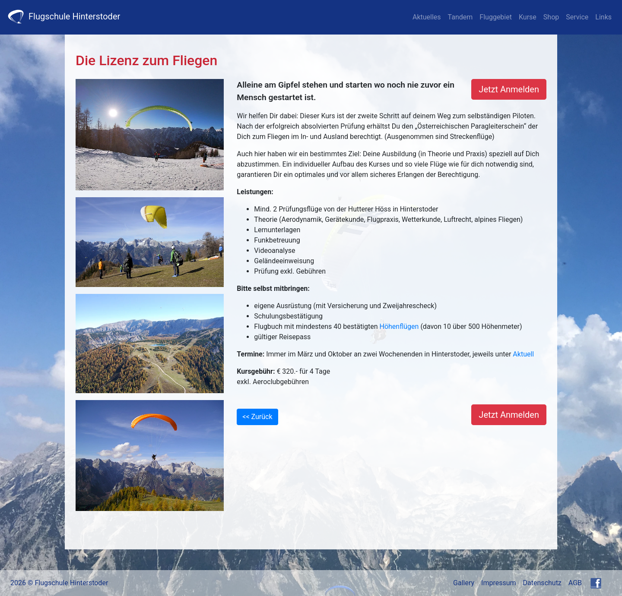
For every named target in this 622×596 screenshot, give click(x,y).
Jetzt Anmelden (509, 89)
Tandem (460, 17)
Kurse (527, 17)
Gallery (463, 583)
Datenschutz (542, 583)
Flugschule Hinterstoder (63, 16)
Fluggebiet (495, 17)
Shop (551, 17)
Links (603, 17)
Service (577, 17)
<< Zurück (257, 417)
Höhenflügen (399, 326)
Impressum (498, 583)
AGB (575, 583)
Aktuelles (427, 17)
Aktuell (523, 354)
